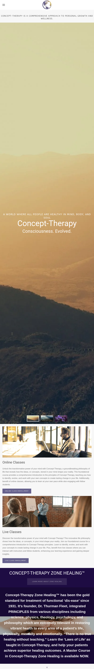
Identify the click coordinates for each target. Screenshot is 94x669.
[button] (3, 5)
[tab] (33, 418)
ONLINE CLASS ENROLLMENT (17, 491)
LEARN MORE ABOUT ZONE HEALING (47, 581)
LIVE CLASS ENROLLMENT (15, 560)
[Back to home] (47, 5)
